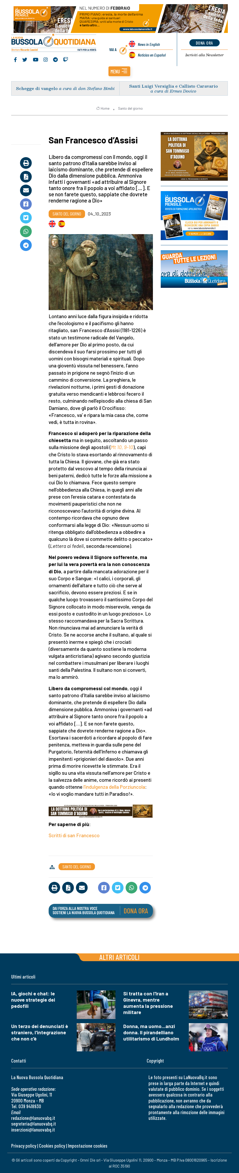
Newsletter (204, 55)
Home (102, 108)
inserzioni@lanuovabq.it (33, 1130)
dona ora (204, 43)
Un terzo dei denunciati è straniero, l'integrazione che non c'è (39, 1032)
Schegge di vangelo (37, 88)
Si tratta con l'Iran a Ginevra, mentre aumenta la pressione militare (148, 1002)
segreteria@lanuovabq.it (33, 1124)
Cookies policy (52, 1146)
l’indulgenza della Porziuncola (114, 787)
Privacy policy (23, 1146)
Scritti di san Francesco (74, 835)
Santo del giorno (130, 108)
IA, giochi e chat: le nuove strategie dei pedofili (33, 999)
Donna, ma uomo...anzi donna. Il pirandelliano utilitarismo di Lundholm (151, 1032)
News (149, 44)
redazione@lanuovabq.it (33, 1118)
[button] (119, 71)
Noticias (152, 54)
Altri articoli (119, 956)
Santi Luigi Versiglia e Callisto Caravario (173, 86)
